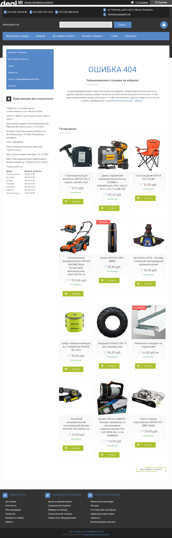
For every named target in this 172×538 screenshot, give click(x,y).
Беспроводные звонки (103, 522)
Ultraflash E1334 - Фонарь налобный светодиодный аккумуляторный (148, 261)
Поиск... (122, 24)
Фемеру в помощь (57, 509)
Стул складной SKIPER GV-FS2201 (148, 177)
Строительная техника (60, 513)
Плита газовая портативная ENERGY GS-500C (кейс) (148, 422)
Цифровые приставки (102, 513)
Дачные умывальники (60, 501)
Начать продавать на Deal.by (39, 2)
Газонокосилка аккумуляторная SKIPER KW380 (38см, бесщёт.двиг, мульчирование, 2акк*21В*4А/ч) (76, 266)
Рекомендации (13, 509)
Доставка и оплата (64, 36)
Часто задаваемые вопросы (23, 79)
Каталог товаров (92, 36)
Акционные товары (17, 36)
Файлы (9, 522)
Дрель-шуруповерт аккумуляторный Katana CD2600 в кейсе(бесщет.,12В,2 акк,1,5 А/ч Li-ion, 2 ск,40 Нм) (112, 182)
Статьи (12, 85)
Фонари (95, 505)
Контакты (130, 36)
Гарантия (10, 513)
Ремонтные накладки (102, 501)
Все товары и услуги (151, 469)
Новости (13, 72)
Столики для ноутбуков (103, 509)
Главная (40, 36)
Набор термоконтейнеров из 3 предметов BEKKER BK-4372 (76, 346)
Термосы (95, 517)
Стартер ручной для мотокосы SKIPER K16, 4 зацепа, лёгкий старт (76, 179)
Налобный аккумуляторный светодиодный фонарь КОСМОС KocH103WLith (76, 423)
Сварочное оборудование (62, 517)
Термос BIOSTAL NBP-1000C (112, 259)
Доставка (10, 501)
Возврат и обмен (14, 517)
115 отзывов (141, 2)
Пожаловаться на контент (96, 534)
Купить (76, 201)
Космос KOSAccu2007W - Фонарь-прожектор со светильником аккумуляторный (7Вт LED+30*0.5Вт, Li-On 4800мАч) (112, 427)
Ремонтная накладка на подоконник (148, 345)
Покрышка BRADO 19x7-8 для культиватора (112, 345)
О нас (114, 36)
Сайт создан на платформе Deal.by (86, 531)
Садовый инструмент (59, 505)
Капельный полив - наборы (128, 100)
